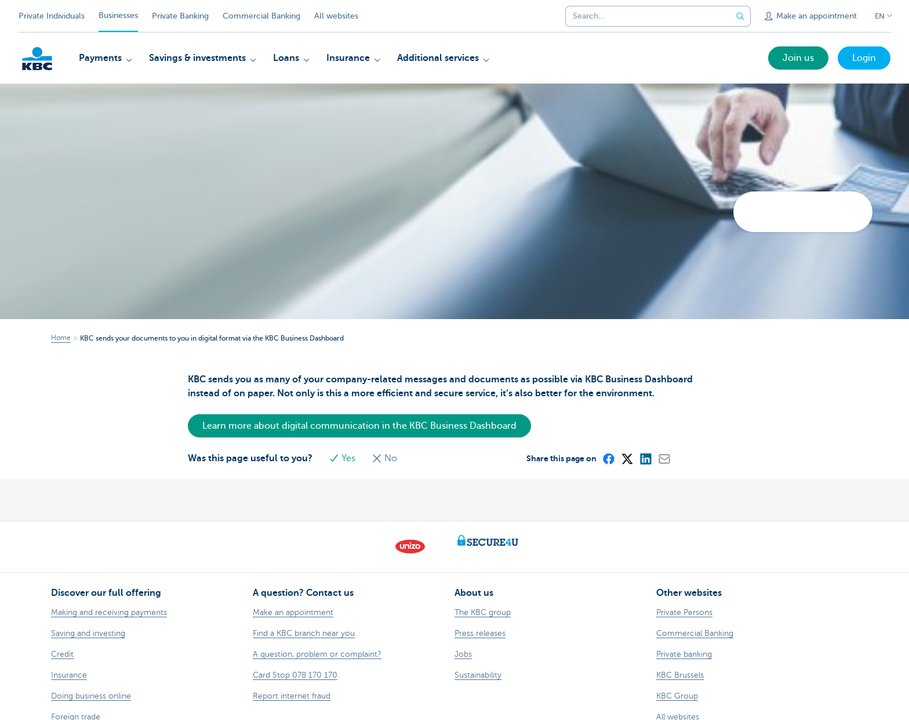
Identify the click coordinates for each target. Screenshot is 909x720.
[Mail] (664, 458)
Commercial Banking (261, 16)
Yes (343, 458)
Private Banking (180, 16)
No (384, 458)
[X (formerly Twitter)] (627, 458)
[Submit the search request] (740, 16)
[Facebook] (608, 458)
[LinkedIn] (645, 458)
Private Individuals (52, 16)
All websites (336, 16)
